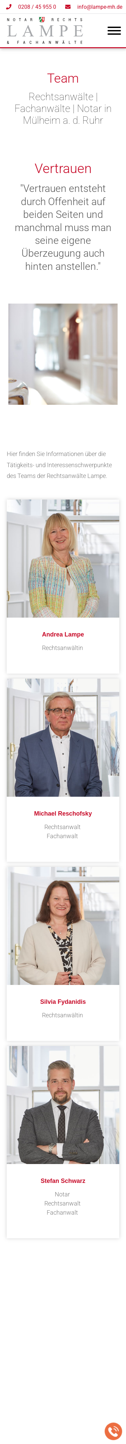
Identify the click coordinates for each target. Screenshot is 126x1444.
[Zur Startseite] (45, 41)
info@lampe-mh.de (99, 7)
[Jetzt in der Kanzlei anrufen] (113, 1431)
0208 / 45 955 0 (37, 7)
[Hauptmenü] (114, 32)
